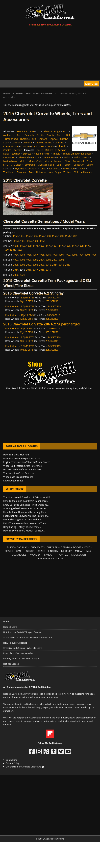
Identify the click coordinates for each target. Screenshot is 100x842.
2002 (48, 259)
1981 (12, 249)
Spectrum (79, 164)
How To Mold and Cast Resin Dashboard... (25, 500)
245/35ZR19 (54, 306)
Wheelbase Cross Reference (18, 476)
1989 (48, 254)
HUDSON (29, 551)
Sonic (60, 164)
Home (6, 621)
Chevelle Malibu (43, 142)
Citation (24, 146)
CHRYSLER (52, 547)
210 (38, 131)
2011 (54, 264)
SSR (10, 168)
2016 (28, 269)
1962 (74, 235)
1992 (68, 254)
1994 (80, 254)
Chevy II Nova (10, 146)
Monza (48, 161)
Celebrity (27, 142)
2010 (48, 264)
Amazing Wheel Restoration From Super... (25, 508)
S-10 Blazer (16, 164)
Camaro (42, 138)
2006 (22, 264)
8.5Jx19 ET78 (27, 306)
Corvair (18, 150)
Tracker (81, 168)
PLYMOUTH (49, 554)
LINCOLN (53, 551)
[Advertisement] (50, 53)
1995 (87, 254)
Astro (65, 131)
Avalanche (8, 135)
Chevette (59, 142)
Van (51, 172)
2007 (28, 264)
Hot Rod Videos (11, 663)
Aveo (19, 135)
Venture (67, 172)
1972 (42, 245)
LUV (59, 157)
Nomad (58, 161)
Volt (76, 172)
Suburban (31, 168)
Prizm (89, 161)
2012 (61, 264)
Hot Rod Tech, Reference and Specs (22, 469)
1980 (6, 249)
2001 (41, 259)
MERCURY (66, 551)
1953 (15, 235)
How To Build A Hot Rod (15, 642)
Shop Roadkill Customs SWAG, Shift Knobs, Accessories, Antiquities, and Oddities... (50, 388)
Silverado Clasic (45, 164)
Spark (68, 164)
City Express (37, 146)
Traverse (21, 172)
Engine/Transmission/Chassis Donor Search (26, 462)
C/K (34, 138)
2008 (35, 264)
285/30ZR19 (53, 315)
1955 (28, 235)
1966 (36, 240)
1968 (16, 245)
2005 (15, 264)
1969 (22, 245)
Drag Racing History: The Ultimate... (22, 526)
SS (4, 168)
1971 (35, 245)
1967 (42, 240)
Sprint (90, 164)
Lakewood (23, 157)
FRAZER (9, 551)
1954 (22, 235)
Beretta (50, 135)
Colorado (61, 146)
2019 (48, 269)
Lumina (35, 157)
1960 (61, 235)
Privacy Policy (12, 763)
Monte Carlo (35, 161)
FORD (87, 547)
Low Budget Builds (13, 480)
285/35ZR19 (52, 301)
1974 (55, 245)
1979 (87, 245)
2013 (68, 264)
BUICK (10, 547)
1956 (35, 235)
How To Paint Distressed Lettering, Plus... (25, 512)
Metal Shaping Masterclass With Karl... (23, 519)
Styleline (19, 168)
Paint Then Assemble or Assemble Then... (25, 523)
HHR (47, 153)
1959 (54, 235)
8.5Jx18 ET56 (27, 297)
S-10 (5, 164)
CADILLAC (22, 547)
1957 (41, 235)
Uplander (41, 172)
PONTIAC (63, 554)
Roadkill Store (10, 626)
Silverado (30, 164)
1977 (74, 245)
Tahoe (43, 168)
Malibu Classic (81, 157)
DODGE (77, 547)
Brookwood (11, 138)
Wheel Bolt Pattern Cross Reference (22, 465)
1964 (22, 240)
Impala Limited (71, 153)
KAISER (41, 551)
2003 (54, 259)
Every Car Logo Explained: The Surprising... (26, 504)
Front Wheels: (13, 306)
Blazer (60, 135)
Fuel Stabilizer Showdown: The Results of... (26, 515)
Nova (68, 161)
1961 (67, 235)
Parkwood (78, 161)
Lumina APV (48, 157)
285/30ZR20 (52, 310)
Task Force (54, 168)
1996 (94, 254)
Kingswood (9, 157)
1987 (35, 254)
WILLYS (59, 558)
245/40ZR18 (54, 297)
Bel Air (40, 135)
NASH (89, 551)
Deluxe (49, 150)
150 (32, 131)
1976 (68, 245)
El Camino (60, 150)
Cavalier (16, 142)
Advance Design (51, 131)
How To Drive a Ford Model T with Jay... (24, 530)
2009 (41, 264)
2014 (15, 269)
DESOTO (65, 547)
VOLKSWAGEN (44, 558)
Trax (31, 172)
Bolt (68, 135)
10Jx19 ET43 (27, 315)
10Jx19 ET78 (26, 301)
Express (27, 153)
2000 (35, 259)
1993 (74, 254)
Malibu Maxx (10, 161)
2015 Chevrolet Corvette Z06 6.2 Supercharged (41, 324)
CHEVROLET (22, 131)
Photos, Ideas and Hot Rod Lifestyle (21, 658)
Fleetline (38, 153)
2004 (61, 259)
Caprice (54, 138)
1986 (28, 254)
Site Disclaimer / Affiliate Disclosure (25, 766)
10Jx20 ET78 (26, 310)
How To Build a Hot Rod (16, 454)
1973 (48, 245)
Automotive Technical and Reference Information (27, 637)
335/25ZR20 (52, 318)
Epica (6, 153)
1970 (28, 245)
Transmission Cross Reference (19, 473)
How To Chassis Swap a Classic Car (22, 458)
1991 (61, 254)
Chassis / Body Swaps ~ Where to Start (22, 647)
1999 (28, 259)
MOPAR (79, 551)
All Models (86, 172)
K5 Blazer (86, 153)
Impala (56, 153)
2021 (22, 274)
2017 (35, 269)
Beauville (29, 135)
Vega (58, 172)
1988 (41, 254)
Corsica (7, 150)
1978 (81, 245)
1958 (48, 235)
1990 (54, 254)
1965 (29, 240)
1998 (22, 259)
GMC (19, 551)
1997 (15, 259)
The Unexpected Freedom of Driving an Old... (27, 497)
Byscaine (25, 138)
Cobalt (50, 146)
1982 (19, 249)
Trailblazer (9, 172)
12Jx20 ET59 (26, 318)
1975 (61, 245)
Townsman (69, 168)
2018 (41, 269)
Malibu (68, 157)
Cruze (40, 150)
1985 (22, 254)
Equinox (16, 153)
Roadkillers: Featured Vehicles (18, 653)
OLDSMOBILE (19, 554)
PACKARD (34, 554)
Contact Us (11, 759)
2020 (15, 274)
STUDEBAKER (78, 554)
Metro (23, 161)
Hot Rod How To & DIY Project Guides (22, 632)
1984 (15, 254)
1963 (16, 240)
